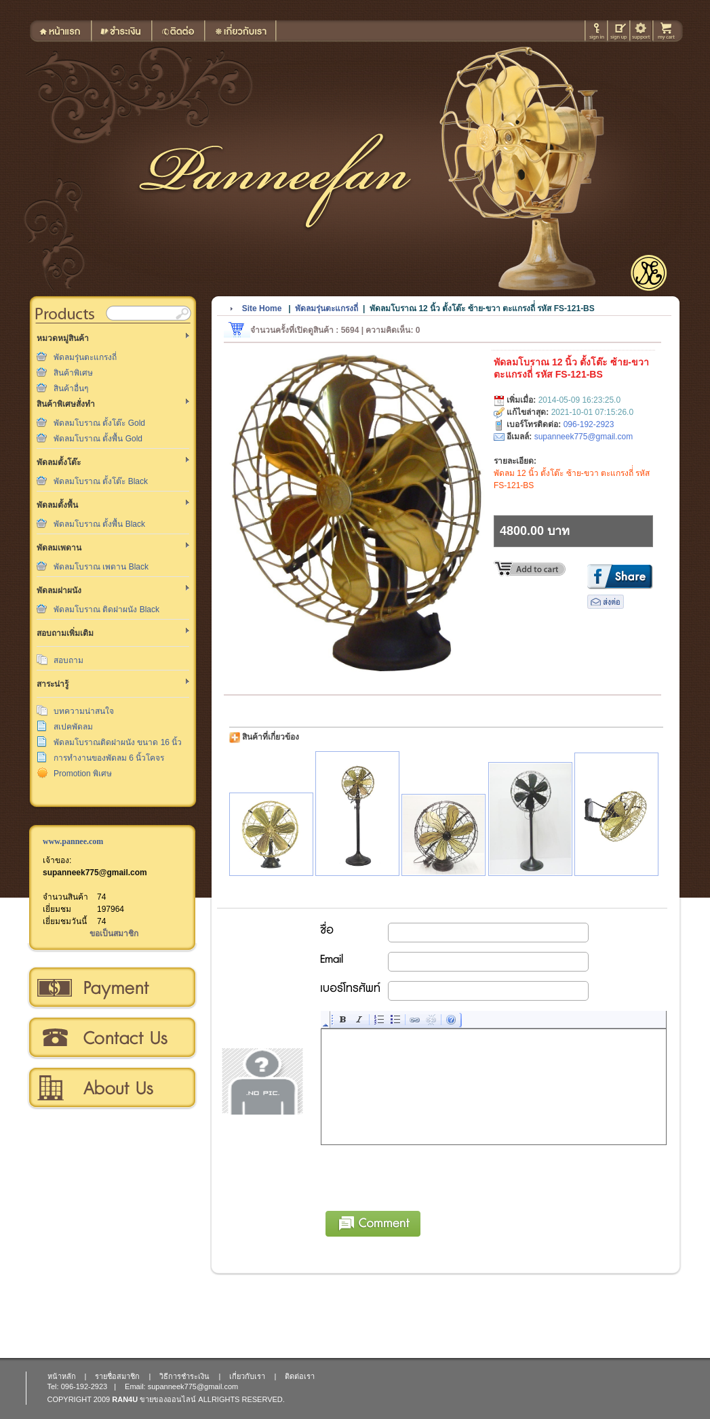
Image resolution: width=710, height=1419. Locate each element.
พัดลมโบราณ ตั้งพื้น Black (99, 524)
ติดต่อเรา (111, 1038)
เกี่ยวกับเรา (111, 1088)
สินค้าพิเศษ (73, 373)
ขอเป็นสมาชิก (114, 933)
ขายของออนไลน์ (168, 1399)
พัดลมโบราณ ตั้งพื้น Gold (98, 438)
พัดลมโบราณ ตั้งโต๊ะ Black (101, 481)
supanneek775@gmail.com (95, 872)
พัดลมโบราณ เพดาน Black (101, 567)
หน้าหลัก (61, 1376)
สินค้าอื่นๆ (71, 388)
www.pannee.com (73, 841)
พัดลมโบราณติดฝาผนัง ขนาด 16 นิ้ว (118, 742)
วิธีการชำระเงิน (111, 988)
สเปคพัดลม (73, 727)
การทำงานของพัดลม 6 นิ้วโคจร (109, 758)
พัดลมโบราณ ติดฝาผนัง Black (106, 609)
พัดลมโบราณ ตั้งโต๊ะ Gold (99, 423)
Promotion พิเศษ (83, 773)
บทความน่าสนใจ (84, 711)
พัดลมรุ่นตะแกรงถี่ (85, 357)
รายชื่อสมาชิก (117, 1376)
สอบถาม (68, 660)
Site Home (262, 308)
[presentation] (424, 1175)
